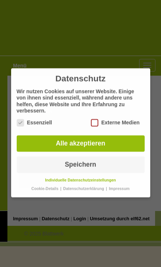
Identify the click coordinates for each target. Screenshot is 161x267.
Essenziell (34, 119)
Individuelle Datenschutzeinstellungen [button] (80, 177)
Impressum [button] (119, 185)
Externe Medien (115, 119)
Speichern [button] (80, 161)
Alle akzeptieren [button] (80, 140)
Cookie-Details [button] (46, 185)
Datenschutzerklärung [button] (84, 185)
